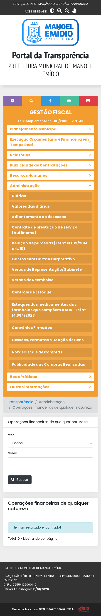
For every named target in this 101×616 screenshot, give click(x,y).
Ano (11, 434)
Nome (12, 453)
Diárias (19, 196)
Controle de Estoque (31, 292)
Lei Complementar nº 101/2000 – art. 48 (50, 121)
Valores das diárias (31, 206)
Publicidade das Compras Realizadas (48, 364)
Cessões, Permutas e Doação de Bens (48, 340)
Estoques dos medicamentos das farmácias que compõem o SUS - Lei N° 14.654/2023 (49, 310)
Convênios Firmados (32, 327)
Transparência (20, 402)
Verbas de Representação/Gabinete (47, 269)
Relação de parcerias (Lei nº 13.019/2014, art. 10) (50, 246)
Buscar (20, 479)
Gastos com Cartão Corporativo (43, 259)
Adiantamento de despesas (39, 216)
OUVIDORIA (79, 4)
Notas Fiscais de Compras (37, 352)
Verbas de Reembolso (33, 280)
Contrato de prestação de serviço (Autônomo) (44, 230)
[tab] (12, 101)
